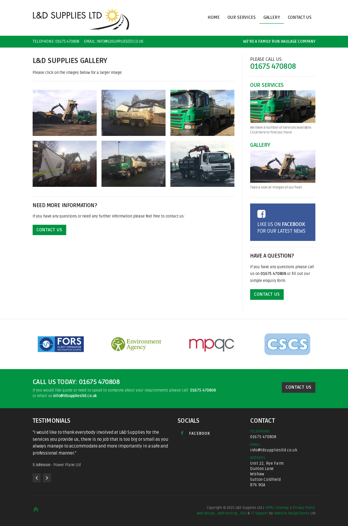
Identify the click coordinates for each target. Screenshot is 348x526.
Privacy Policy (304, 507)
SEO (243, 513)
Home (213, 17)
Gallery (271, 17)
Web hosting (227, 513)
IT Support (259, 513)
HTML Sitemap (277, 507)
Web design (206, 513)
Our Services (241, 17)
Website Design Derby (291, 513)
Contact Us (300, 17)
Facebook (195, 433)
